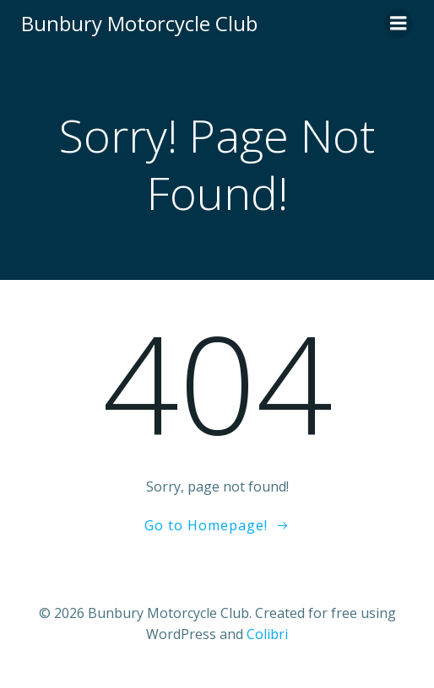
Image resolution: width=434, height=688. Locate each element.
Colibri (267, 634)
